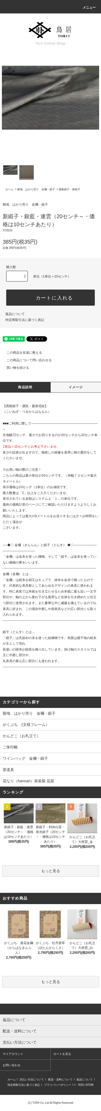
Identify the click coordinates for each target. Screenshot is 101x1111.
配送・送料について (60, 1079)
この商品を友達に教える (21, 353)
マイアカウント (13, 1053)
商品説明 (25, 387)
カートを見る (62, 1053)
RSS (81, 1084)
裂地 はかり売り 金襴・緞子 (36, 189)
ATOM (89, 1084)
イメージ (76, 387)
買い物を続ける (14, 368)
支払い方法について (32, 1079)
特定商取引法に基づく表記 (24, 320)
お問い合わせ (11, 1065)
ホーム (9, 189)
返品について (15, 314)
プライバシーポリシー (57, 1084)
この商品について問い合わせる (26, 360)
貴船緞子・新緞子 (69, 189)
